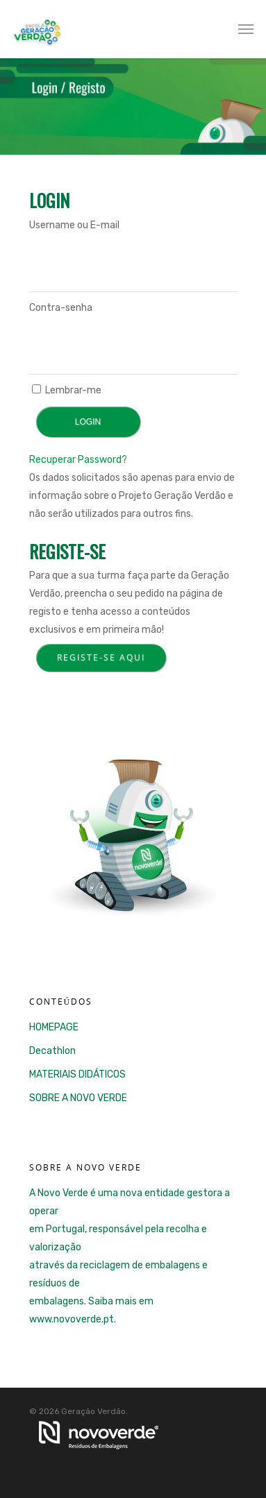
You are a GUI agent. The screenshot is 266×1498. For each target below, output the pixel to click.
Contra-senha (60, 308)
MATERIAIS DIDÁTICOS (77, 1074)
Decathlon (52, 1051)
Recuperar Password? (78, 460)
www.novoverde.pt (71, 1319)
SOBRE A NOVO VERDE (78, 1098)
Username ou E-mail (74, 225)
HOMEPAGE (53, 1027)
